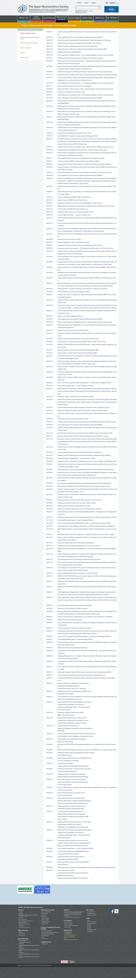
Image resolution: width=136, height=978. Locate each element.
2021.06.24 (49, 486)
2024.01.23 (49, 197)
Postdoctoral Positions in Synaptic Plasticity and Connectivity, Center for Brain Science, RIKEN (84, 672)
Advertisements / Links (91, 929)
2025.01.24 (49, 106)
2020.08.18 (49, 608)
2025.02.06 (49, 101)
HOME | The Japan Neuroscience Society (30, 907)
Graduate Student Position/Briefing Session (50, 932)
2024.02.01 (49, 191)
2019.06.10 (49, 779)
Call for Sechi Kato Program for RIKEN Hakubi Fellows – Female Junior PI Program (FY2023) (84, 382)
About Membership (91, 911)
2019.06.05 (49, 787)
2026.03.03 (49, 40)
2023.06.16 (49, 256)
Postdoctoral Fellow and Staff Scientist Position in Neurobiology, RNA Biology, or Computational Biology (87, 74)
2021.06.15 (49, 494)
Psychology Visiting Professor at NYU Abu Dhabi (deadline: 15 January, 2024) (80, 203)
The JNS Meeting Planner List (25, 942)
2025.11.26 (49, 52)
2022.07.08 (49, 366)
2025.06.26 (49, 89)
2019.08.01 (49, 763)
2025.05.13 (49, 95)
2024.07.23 (49, 139)
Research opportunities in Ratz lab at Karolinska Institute (73, 242)
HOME (79, 2)
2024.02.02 (49, 186)
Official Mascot (22, 933)
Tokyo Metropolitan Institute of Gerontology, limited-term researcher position (79, 559)
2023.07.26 (49, 248)
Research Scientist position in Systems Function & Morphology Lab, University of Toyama (83, 436)
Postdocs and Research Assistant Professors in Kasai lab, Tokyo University (78, 338)
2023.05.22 (49, 283)
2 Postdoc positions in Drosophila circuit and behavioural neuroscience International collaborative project (87, 422)
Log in (65, 938)
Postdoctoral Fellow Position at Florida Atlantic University (74, 506)
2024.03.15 (49, 172)
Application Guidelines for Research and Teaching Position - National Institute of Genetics (83, 410)
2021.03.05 (49, 537)
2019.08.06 (49, 758)
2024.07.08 (49, 150)
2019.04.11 (49, 862)
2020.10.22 (49, 573)
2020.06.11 (49, 619)
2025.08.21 (49, 71)
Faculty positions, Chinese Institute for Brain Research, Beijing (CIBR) (77, 353)
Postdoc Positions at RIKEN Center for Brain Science (72, 200)
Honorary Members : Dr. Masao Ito (26, 920)
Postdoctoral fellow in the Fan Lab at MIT (69, 239)
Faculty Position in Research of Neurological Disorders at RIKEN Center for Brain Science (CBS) (85, 433)
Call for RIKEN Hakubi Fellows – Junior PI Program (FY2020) (75, 848)
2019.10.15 (49, 739)
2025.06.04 (49, 92)
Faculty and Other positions (47, 930)
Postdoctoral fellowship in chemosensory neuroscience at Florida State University (80, 58)
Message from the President (24, 924)
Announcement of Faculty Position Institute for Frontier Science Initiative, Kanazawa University (84, 164)
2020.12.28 (49, 554)
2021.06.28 (49, 483)
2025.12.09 (49, 49)
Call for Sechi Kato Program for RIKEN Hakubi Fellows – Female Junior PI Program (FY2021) (84, 636)
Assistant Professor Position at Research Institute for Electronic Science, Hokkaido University (84, 407)
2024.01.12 (49, 203)
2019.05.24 (49, 806)
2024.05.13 (49, 161)
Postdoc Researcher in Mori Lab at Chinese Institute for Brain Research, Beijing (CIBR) (82, 49)
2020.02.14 (49, 666)
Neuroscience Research (46, 911)
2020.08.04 (49, 611)
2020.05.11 (49, 631)
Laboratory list (22, 925)
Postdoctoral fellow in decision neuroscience (70, 619)
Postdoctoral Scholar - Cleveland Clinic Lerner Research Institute (76, 396)
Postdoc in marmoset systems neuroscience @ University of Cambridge (77, 46)
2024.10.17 (49, 117)
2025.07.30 (49, 83)
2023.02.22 (49, 319)
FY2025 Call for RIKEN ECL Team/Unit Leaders (71, 92)
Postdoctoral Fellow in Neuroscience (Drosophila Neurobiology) (76, 543)
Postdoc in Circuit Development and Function (70, 316)
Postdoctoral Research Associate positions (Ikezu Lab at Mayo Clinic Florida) (79, 43)
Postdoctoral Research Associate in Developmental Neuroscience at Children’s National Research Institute (87, 517)
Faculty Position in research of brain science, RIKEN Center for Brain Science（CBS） (82, 341)
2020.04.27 (49, 636)
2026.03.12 (49, 32)
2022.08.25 (49, 341)
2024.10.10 (49, 127)
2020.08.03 (49, 616)
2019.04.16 (49, 856)
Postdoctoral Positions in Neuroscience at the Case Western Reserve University (80, 509)
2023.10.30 (49, 215)
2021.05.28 (49, 506)
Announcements (45, 924)
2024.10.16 (49, 122)
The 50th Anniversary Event (24, 927)
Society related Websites (92, 921)
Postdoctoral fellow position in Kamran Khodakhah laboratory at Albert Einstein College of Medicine (86, 469)
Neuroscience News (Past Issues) (70, 939)
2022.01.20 (49, 427)
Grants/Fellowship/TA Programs (30, 43)
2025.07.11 (49, 86)
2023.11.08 (49, 212)
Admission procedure (91, 913)
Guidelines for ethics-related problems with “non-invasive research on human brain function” (74, 912)
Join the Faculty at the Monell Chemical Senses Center (73, 209)
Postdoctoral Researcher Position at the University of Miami (74, 628)
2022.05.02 (49, 399)
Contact (86, 2)
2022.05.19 (49, 396)
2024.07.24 (49, 136)
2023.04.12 (49, 294)
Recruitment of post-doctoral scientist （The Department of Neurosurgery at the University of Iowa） (86, 248)
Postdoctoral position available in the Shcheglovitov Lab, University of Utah (79, 546)
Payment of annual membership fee (71, 925)
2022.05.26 (49, 382)
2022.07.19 (49, 356)
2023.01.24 (49, 325)
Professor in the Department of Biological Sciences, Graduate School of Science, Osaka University (85, 71)
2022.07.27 (49, 350)
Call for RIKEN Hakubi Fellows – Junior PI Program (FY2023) (75, 385)
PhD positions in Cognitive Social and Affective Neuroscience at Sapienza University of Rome (84, 486)
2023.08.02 (49, 245)
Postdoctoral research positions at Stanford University (72, 608)
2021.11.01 (49, 439)
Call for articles (90, 931)
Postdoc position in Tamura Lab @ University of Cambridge (74, 86)
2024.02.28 (49, 178)
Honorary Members (23, 919)
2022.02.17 (49, 421)
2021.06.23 (49, 489)
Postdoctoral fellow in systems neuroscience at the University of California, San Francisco (83, 288)
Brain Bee (21, 932)
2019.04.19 (49, 840)
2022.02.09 (49, 424)
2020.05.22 (49, 628)
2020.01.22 (49, 691)
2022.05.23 (49, 388)
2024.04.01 (49, 167)
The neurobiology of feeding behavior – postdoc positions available (76, 458)
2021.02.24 (49, 542)
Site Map (89, 928)
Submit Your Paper (45, 918)
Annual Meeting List (23, 940)
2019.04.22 (49, 830)
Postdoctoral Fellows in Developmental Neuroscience (72, 647)
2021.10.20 (49, 447)
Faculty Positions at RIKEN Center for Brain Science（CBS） (75, 133)
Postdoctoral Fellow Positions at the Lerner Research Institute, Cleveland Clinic (80, 452)
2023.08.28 (49, 239)
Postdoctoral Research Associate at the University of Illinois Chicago (77, 503)
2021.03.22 (49, 534)
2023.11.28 (49, 206)
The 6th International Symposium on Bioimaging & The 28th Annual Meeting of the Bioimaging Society (87, 867)
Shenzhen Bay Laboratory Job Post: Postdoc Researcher (73, 330)
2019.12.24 (49, 712)
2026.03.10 (49, 37)
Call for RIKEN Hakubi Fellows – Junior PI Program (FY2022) (75, 520)
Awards (23, 52)
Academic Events (45, 943)
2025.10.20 (49, 55)
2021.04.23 (49, 526)
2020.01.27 (49, 683)
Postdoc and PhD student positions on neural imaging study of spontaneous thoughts (81, 158)
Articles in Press (45, 913)
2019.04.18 (49, 848)
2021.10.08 (49, 458)
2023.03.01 (49, 316)
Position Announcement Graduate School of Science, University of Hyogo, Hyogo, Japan (82, 150)
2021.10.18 (49, 452)
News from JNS (22, 935)
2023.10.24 (49, 218)
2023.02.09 (49, 322)
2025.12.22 (49, 46)
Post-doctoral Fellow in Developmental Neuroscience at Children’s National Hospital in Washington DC (86, 526)
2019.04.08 (49, 867)
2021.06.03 (49, 503)
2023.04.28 (49, 288)
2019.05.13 (49, 811)
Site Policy (89, 924)
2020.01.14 (49, 702)
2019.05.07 (49, 822)
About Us (21, 911)
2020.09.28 (49, 592)
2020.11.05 (49, 567)
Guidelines (21, 913)
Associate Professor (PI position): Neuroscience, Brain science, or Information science (82, 675)
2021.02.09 (49, 548)
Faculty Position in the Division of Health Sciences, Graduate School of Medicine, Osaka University (85, 147)
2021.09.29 (49, 461)
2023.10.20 (49, 228)
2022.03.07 (49, 410)
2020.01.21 (49, 696)
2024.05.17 (49, 158)
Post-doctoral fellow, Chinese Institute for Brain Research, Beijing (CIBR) (78, 350)
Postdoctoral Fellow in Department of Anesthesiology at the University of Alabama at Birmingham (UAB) (87, 461)
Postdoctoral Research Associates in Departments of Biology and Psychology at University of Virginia (86, 534)
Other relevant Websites (92, 923)
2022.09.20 (49, 338)
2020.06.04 (49, 622)
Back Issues (44, 916)
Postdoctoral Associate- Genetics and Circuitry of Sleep (73, 419)
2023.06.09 (49, 262)
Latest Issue (44, 915)
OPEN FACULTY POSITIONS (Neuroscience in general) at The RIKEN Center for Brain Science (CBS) (87, 750)
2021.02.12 (49, 545)
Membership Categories (92, 915)
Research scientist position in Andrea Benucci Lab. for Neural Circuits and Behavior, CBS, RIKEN (85, 617)
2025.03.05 (49, 98)
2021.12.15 (49, 436)
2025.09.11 (49, 58)
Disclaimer (89, 926)
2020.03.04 (49, 661)
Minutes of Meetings (68, 923)
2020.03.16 (49, 650)
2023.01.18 (49, 330)
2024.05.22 (49, 153)
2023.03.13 (49, 310)
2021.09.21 (49, 472)
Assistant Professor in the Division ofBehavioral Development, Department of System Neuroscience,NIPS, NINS (75, 728)
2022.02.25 (49, 418)
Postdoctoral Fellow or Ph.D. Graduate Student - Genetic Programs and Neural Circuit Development (85, 89)
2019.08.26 (49, 752)
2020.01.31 (49, 675)
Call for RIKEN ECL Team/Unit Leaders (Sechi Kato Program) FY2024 (78, 136)
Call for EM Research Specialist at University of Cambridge (74, 605)
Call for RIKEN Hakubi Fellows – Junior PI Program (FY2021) (75, 639)
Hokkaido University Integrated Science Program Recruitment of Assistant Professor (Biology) (84, 455)
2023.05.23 (49, 278)
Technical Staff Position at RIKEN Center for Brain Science (74, 197)
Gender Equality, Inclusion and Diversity (72, 917)
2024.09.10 (49, 133)
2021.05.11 (49, 517)
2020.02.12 (49, 672)
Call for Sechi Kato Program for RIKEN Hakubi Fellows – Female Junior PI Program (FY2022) (84, 523)
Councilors (21, 917)
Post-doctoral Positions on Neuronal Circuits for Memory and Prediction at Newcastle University (85, 172)
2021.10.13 (49, 455)
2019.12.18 (49, 718)
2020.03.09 (49, 656)
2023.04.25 (49, 291)
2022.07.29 (49, 344)
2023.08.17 (49, 242)
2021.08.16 (49, 478)
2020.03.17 (49, 647)
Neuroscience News (68, 922)
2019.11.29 (49, 726)
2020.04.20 (49, 642)
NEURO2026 (21, 943)
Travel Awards (25, 57)
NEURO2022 (21, 952)
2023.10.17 (49, 234)
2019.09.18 (49, 744)
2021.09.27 (49, 464)
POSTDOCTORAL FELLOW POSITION (69, 52)
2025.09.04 (49, 61)
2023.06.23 (49, 251)
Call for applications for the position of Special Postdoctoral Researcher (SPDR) (80, 37)
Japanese (93, 2)
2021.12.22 (49, 433)
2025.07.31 (49, 74)
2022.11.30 (49, 333)
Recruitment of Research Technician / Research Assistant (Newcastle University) (80, 245)
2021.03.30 (49, 529)
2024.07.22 (49, 147)
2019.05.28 (49, 793)
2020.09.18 (49, 605)
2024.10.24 (49, 111)
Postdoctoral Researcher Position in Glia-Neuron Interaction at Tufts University (80, 500)
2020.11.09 (49, 562)
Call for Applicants (26, 47)
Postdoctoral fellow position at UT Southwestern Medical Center (76, 212)
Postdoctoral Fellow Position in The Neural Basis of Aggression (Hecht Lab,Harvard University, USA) (86, 206)
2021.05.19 (49, 512)
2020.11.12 (49, 559)
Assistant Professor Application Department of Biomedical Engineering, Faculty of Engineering (84, 483)
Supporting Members (23, 922)
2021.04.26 (49, 520)
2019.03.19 (49, 870)
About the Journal (45, 919)
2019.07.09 (49, 774)
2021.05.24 (49, 509)
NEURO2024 (21, 948)
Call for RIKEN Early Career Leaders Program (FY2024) (73, 291)
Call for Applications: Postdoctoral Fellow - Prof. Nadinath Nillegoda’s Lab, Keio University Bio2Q (85, 55)
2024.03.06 (49, 175)
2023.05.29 (49, 272)
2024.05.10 (49, 164)
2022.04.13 (49, 407)
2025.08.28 (49, 66)
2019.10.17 (49, 733)
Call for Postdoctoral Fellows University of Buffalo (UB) (74, 215)
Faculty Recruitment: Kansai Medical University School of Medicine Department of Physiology (84, 40)
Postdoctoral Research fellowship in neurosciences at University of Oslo (78, 573)
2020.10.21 (49, 576)
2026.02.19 (49, 43)
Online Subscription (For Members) (45, 922)
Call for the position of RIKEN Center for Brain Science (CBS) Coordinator (79, 161)
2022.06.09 (49, 377)
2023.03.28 (49, 300)
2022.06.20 (49, 372)
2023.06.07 (49, 267)
